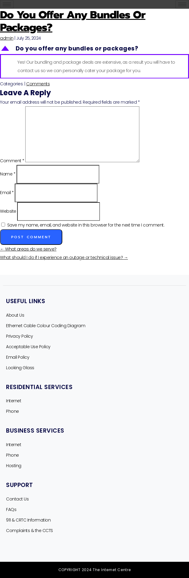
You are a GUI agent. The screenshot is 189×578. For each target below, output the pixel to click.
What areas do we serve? (28, 249)
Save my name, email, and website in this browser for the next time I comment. (86, 225)
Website (8, 211)
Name (7, 174)
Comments (38, 84)
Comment (12, 161)
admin (7, 38)
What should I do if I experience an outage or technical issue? (64, 257)
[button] (94, 49)
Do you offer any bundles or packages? (72, 21)
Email (7, 193)
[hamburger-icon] (7, 4)
